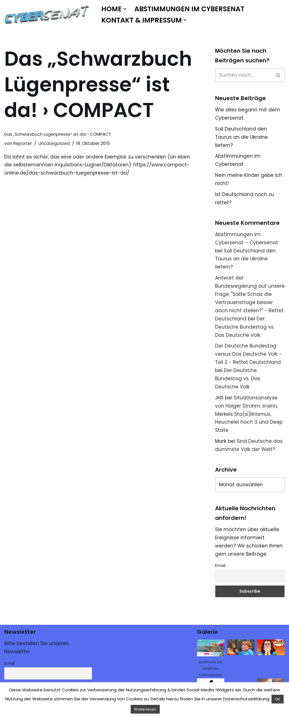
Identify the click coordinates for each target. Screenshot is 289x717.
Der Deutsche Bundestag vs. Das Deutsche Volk (244, 326)
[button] (124, 9)
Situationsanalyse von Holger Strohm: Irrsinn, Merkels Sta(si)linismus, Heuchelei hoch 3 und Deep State (249, 414)
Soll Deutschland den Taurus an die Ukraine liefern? (241, 137)
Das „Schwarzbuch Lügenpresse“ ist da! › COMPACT (57, 134)
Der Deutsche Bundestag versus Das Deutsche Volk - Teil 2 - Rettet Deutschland (248, 354)
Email (220, 565)
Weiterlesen (145, 709)
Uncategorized (54, 143)
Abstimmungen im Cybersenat (189, 9)
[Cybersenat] (48, 14)
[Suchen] (243, 75)
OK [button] (277, 699)
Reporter (22, 143)
